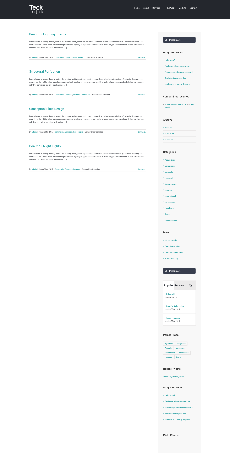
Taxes (167, 214)
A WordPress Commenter (175, 104)
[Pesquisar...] (179, 40)
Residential (169, 208)
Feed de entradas (172, 246)
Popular (168, 285)
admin (34, 57)
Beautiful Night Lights (45, 146)
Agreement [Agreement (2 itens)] (169, 343)
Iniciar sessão (171, 240)
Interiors (76, 94)
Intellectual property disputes (177, 84)
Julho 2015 (169, 133)
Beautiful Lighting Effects (47, 34)
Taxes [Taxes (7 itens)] (178, 357)
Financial (168, 178)
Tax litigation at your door (175, 78)
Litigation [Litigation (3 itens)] (168, 357)
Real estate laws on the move (177, 66)
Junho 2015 (170, 139)
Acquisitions (170, 160)
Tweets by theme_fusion (173, 376)
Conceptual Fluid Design (46, 109)
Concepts (68, 57)
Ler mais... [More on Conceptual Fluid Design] (142, 132)
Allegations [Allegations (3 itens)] (181, 343)
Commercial (59, 57)
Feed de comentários (174, 252)
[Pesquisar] (166, 40)
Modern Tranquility (173, 318)
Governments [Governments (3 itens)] (170, 353)
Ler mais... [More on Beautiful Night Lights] (142, 169)
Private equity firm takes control (178, 72)
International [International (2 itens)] (184, 353)
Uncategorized (171, 220)
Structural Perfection (44, 71)
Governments (170, 184)
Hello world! (170, 60)
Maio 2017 (169, 127)
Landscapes (78, 57)
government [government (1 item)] (180, 348)
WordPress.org (171, 258)
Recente (179, 285)
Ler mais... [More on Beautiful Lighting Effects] (142, 57)
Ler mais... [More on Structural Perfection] (142, 94)
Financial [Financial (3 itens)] (168, 348)
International (170, 196)
